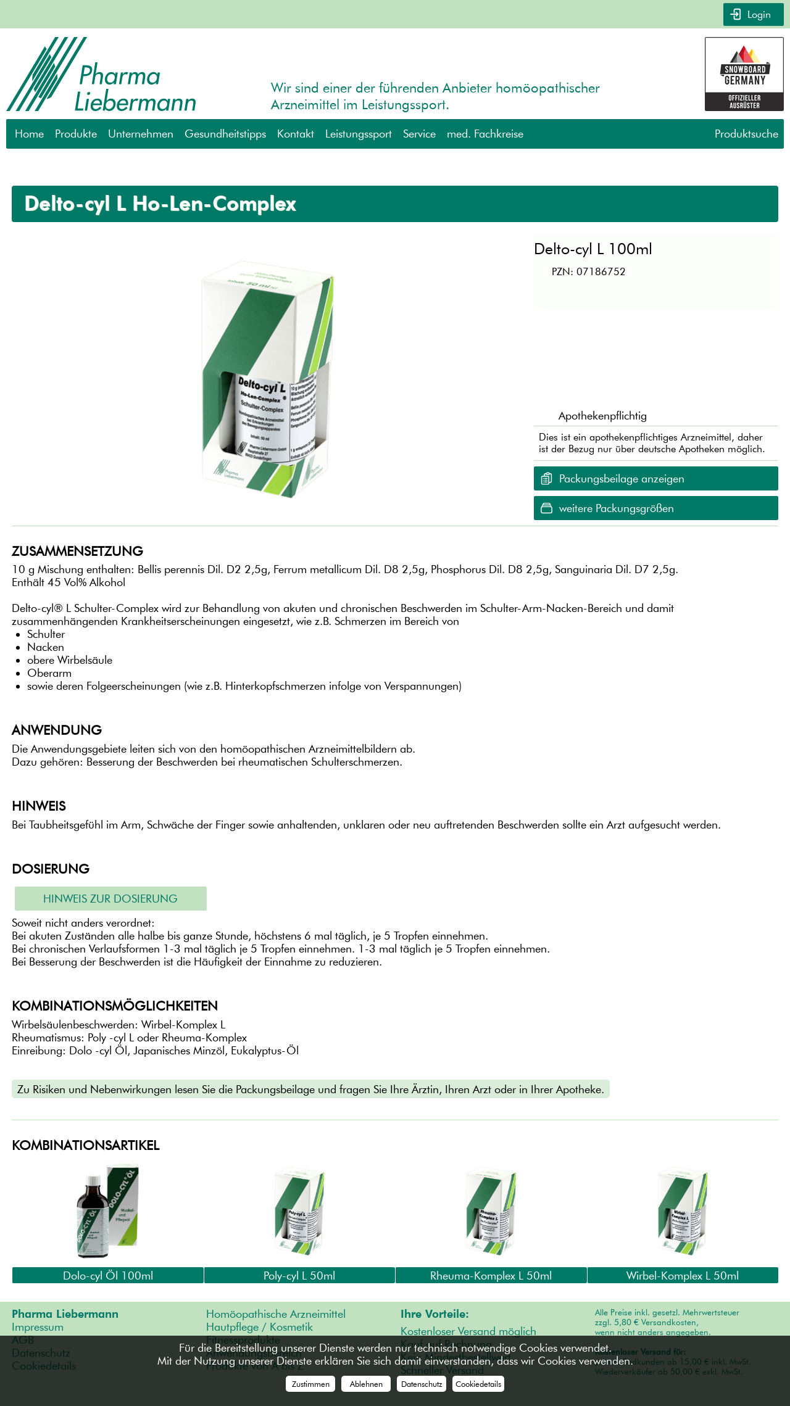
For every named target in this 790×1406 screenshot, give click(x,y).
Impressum (38, 1326)
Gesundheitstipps (225, 133)
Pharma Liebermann (65, 1313)
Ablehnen (366, 1384)
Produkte (76, 133)
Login (757, 14)
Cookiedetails (478, 1384)
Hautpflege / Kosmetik (259, 1326)
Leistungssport (358, 133)
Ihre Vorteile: (435, 1313)
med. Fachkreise (485, 133)
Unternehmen (140, 133)
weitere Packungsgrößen (616, 507)
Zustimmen (311, 1384)
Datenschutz (422, 1384)
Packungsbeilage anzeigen (621, 477)
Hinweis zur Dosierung (110, 898)
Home (29, 133)
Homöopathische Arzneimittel (276, 1313)
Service (419, 133)
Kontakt (295, 133)
